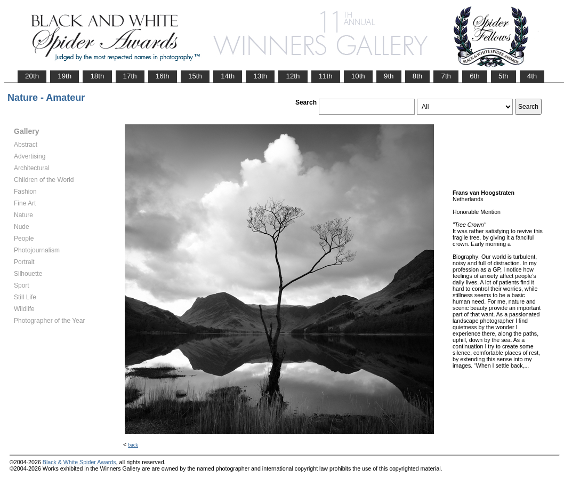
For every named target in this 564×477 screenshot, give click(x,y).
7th (446, 76)
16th (162, 76)
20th (32, 76)
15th (195, 76)
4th (532, 76)
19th (64, 76)
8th (418, 76)
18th (97, 76)
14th (227, 76)
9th (389, 76)
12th (292, 76)
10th (358, 76)
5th (503, 76)
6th (475, 76)
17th (130, 76)
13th (260, 76)
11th (326, 76)
